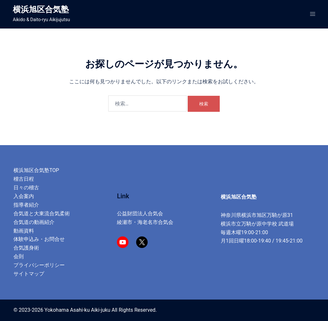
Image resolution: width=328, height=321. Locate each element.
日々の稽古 (26, 188)
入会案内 (23, 196)
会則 (18, 256)
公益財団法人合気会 (140, 213)
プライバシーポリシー (39, 265)
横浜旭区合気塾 (41, 9)
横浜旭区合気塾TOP (36, 170)
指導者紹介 (26, 205)
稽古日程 (23, 179)
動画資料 (23, 231)
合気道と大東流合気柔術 (41, 213)
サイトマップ (28, 274)
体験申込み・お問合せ (39, 239)
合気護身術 (26, 248)
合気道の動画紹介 (33, 222)
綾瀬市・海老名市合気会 (145, 222)
